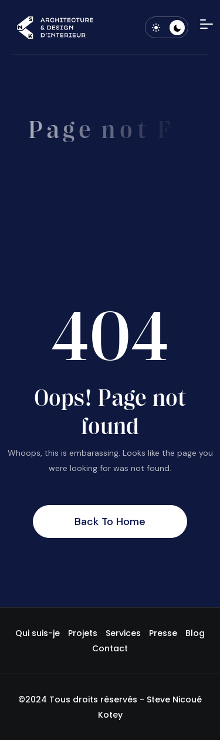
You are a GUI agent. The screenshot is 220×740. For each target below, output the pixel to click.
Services (123, 633)
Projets (82, 633)
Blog (195, 633)
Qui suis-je (37, 633)
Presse (163, 633)
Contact (110, 648)
